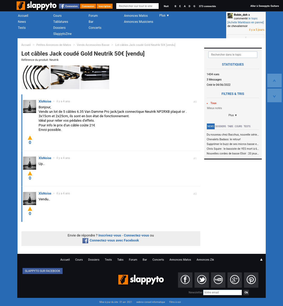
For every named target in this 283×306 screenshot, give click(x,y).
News (22, 22)
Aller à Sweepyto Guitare (264, 5)
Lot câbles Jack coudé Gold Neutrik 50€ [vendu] (145, 45)
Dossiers (59, 28)
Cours (57, 16)
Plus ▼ (233, 115)
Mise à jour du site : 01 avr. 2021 (115, 302)
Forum (93, 16)
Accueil (23, 16)
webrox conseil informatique (150, 302)
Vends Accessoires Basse (93, 45)
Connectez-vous (136, 235)
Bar (91, 22)
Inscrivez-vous (109, 235)
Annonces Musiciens (138, 22)
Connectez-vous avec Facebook (110, 240)
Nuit (166, 6)
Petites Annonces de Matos (53, 45)
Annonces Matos (136, 16)
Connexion (71, 6)
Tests (22, 28)
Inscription (104, 6)
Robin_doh (241, 15)
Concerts (95, 28)
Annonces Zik (205, 259)
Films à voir (175, 302)
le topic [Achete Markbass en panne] (245, 20)
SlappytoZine (62, 34)
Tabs (230, 126)
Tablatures (60, 22)
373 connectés (207, 6)
